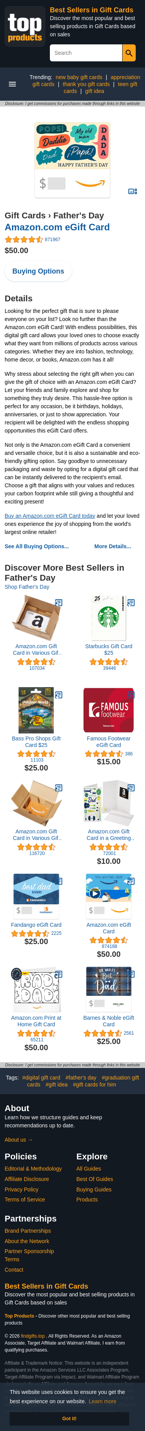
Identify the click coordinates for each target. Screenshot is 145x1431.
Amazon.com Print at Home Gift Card (36, 1021)
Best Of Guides (95, 1179)
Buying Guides (94, 1189)
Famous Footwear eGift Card (109, 741)
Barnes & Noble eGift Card (108, 1021)
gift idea (94, 91)
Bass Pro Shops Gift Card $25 (36, 741)
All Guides (89, 1169)
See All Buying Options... (37, 546)
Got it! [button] (69, 1418)
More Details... (112, 546)
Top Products (20, 1316)
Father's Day (78, 215)
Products (87, 1199)
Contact (14, 1270)
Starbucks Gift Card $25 (108, 649)
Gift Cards (25, 215)
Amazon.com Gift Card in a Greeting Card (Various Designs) (109, 834)
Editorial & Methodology (33, 1169)
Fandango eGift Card (36, 925)
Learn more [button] (103, 1401)
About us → (19, 1140)
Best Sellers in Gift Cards (91, 10)
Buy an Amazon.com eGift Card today (50, 516)
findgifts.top (32, 1336)
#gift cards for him (94, 1084)
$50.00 (16, 250)
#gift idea (57, 1084)
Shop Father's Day (27, 587)
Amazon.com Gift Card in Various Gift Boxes (36, 649)
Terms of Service (25, 1199)
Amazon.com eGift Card (57, 227)
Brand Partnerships (28, 1231)
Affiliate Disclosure (27, 1179)
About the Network (27, 1241)
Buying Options (38, 271)
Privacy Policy (21, 1189)
